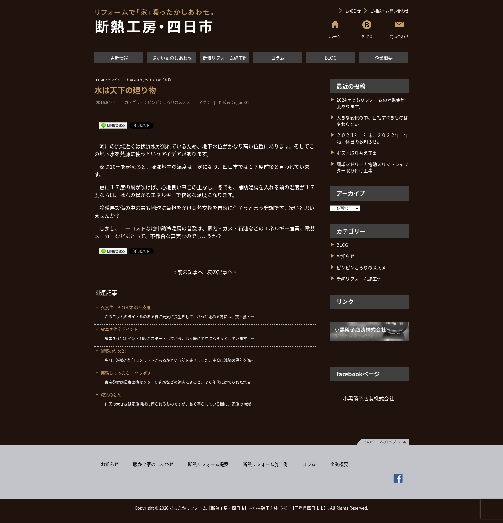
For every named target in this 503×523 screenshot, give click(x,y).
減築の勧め (111, 394)
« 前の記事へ (188, 272)
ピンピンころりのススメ (169, 102)
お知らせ (353, 11)
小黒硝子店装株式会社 (368, 398)
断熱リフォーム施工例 (224, 58)
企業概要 (384, 58)
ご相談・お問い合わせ (389, 11)
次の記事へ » (221, 272)
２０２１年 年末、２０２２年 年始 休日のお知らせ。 (372, 138)
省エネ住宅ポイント (119, 329)
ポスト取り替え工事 (357, 153)
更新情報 (119, 58)
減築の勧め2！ (114, 351)
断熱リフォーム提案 (208, 464)
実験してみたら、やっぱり (126, 373)
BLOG (331, 58)
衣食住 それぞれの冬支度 (126, 307)
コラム (278, 58)
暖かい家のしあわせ (172, 58)
